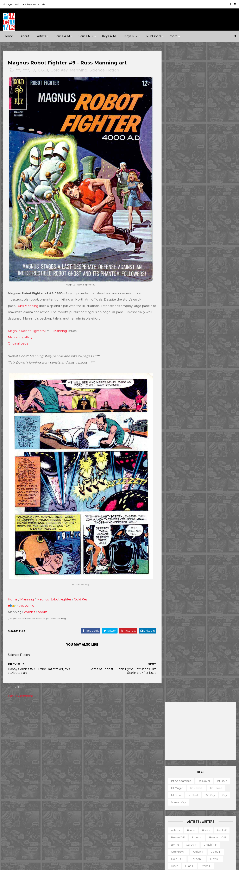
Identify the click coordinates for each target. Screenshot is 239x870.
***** (46, 716)
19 (33, 70)
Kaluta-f (176, 250)
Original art (171, 827)
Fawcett (52, 783)
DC (8, 776)
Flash (141, 776)
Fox (56, 790)
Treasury (207, 834)
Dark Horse (24, 776)
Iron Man (117, 798)
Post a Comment (20, 687)
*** (18, 70)
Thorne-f (221, 343)
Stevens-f (178, 343)
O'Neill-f (190, 286)
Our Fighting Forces (98, 819)
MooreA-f (178, 279)
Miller (195, 272)
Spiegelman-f (214, 329)
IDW (25, 805)
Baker (191, 179)
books (43, 603)
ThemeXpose (24, 864)
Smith (175, 329)
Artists (41, 36)
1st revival (196, 137)
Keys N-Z (131, 36)
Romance (34, 744)
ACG (9, 769)
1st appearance (181, 129)
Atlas (37, 769)
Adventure (56, 730)
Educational (187, 799)
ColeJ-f (215, 200)
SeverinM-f (179, 322)
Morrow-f (198, 279)
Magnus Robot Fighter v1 (27, 327)
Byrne (175, 193)
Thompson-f (199, 343)
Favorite (225, 799)
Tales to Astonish (96, 833)
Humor (58, 737)
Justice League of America (103, 812)
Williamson (195, 357)
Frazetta (176, 229)
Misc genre (13, 744)
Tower (61, 819)
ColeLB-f (177, 207)
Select (203, 827)
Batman (109, 755)
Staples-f (177, 336)
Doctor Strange (95, 776)
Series (218, 827)
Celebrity (91, 716)
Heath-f (198, 236)
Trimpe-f (207, 350)
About (24, 36)
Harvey (10, 805)
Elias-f (189, 214)
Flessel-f (196, 222)
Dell (41, 776)
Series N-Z (86, 36)
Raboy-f (176, 300)
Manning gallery (20, 333)
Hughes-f (177, 243)
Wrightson (193, 365)
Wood (175, 365)
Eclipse (35, 783)
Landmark (145, 716)
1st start (193, 144)
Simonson (220, 322)
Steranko (212, 336)
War (30, 752)
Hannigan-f (179, 236)
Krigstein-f (178, 257)
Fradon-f (215, 222)
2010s (38, 730)
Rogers (176, 307)
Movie (109, 723)
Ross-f (211, 307)
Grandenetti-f (217, 229)
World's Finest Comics (128, 840)
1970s (51, 723)
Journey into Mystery (98, 805)
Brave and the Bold (135, 755)
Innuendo (124, 716)
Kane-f (194, 250)
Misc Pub (12, 812)
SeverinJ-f (218, 315)
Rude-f (176, 315)
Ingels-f (196, 243)
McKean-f (178, 272)
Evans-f (206, 214)
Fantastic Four (122, 776)
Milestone (91, 723)
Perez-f (207, 286)
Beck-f (222, 179)
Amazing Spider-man (99, 747)
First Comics (39, 790)
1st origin (177, 137)
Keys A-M (109, 36)
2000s (24, 730)
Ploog (192, 293)
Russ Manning (27, 302)
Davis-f (215, 207)
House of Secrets (127, 790)
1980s (65, 723)
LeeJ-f (175, 265)
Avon (50, 769)
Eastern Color (15, 783)
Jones (212, 243)
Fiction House (15, 790)
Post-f (207, 293)
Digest (168, 799)
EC (53, 776)
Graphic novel (209, 806)
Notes (211, 820)
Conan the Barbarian (128, 762)
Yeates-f (213, 365)
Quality (59, 812)
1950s (23, 723)
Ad (183, 791)
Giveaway (186, 806)
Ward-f (176, 357)
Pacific (29, 812)
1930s (59, 716)
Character (212, 791)
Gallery (168, 806)
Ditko (174, 214)
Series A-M (62, 36)
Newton (217, 279)
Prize (43, 812)
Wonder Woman (96, 840)
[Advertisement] (200, 80)
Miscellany (217, 813)
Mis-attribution (193, 813)
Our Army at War (139, 812)
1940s (9, 723)
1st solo (176, 144)
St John (11, 819)
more (173, 36)
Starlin (195, 336)
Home (8, 36)
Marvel (65, 805)
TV (177, 834)
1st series (216, 137)
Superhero (13, 752)
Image (39, 805)
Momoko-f (213, 272)
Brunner (196, 186)
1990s (9, 730)
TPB (166, 834)
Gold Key (59, 70)
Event (108, 716)
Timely (46, 819)
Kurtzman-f (216, 257)
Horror (42, 737)
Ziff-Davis (44, 826)
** (15, 716)
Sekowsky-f (196, 315)
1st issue (222, 129)
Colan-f (198, 200)
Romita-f (194, 307)
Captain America (96, 762)
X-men (89, 848)
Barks (206, 179)
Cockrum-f (178, 200)
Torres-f (176, 350)
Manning (79, 70)
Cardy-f (191, 193)
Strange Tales (94, 826)
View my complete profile (198, 769)
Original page (18, 339)
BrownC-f (178, 186)
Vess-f (224, 350)
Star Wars (124, 819)
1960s (43, 70)
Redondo (195, 300)
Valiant (10, 826)
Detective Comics (117, 769)
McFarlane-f (213, 265)
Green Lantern (115, 783)
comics (29, 603)
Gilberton (12, 798)
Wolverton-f (217, 357)
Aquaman (126, 747)
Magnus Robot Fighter (54, 591)
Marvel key (178, 151)
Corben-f (196, 207)
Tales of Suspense (122, 826)
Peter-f (176, 293)
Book (195, 791)
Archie (23, 769)
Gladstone (32, 798)
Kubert (197, 257)
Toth (192, 350)
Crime (10, 737)
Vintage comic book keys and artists (24, 4)
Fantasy (26, 737)
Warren (26, 826)
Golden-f (195, 229)
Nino (174, 286)
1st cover (204, 129)
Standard (29, 819)
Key (224, 144)
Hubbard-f (218, 236)
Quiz (189, 827)
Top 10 (190, 834)
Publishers (153, 36)
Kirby (209, 250)
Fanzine (207, 799)
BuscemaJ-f (217, 186)
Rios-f (213, 300)
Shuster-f (199, 322)
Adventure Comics (123, 740)
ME (52, 805)
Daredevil (91, 769)
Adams (175, 179)
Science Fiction (104, 70)
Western (45, 752)
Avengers (91, 755)
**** (26, 70)
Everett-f (177, 222)
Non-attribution (189, 820)
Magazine (170, 813)
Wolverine (133, 833)
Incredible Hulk (95, 798)
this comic (26, 597)
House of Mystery (96, 790)
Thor (117, 833)
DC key (210, 144)
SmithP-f (192, 329)
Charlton (67, 769)
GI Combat (92, 783)
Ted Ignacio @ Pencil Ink (203, 763)
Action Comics (94, 740)
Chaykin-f (210, 193)
